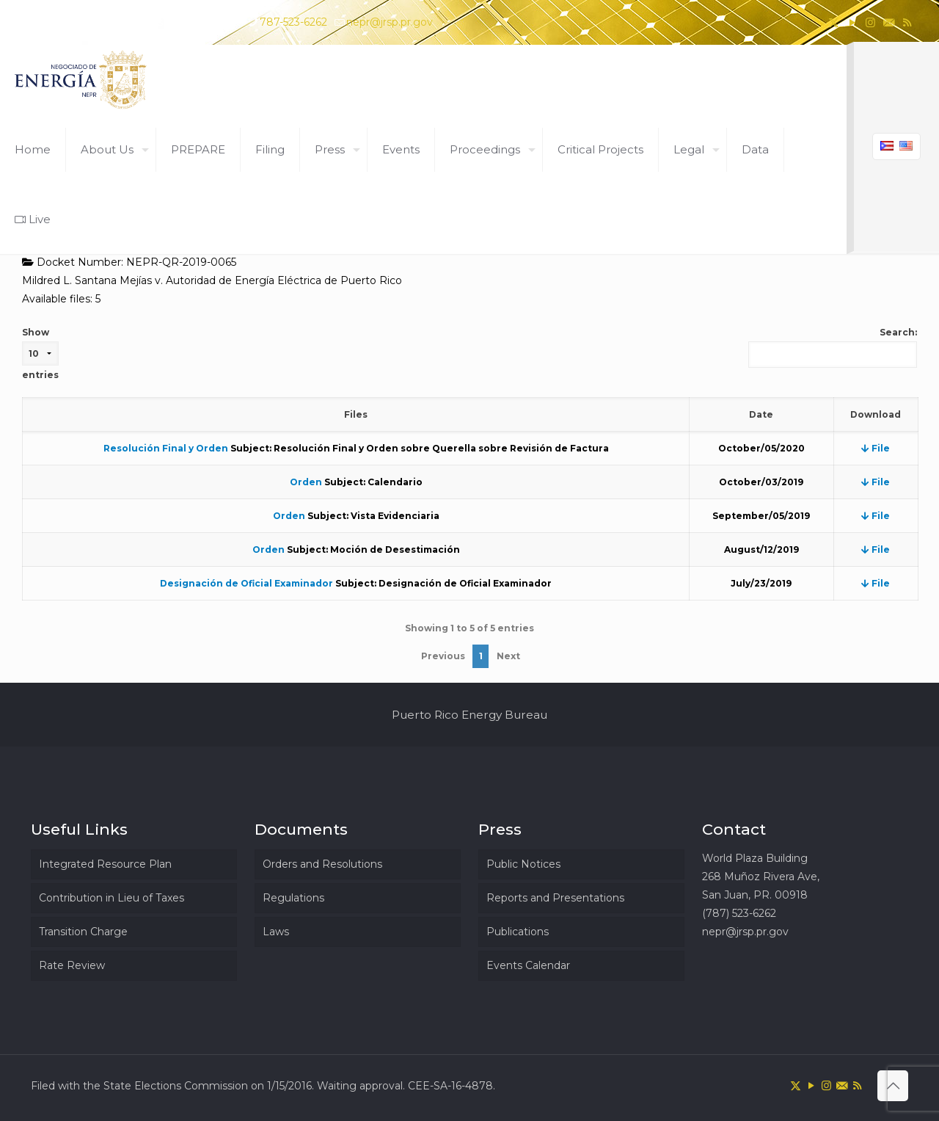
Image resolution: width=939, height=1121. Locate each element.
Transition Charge (83, 931)
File (875, 448)
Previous (443, 655)
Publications (517, 931)
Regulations (293, 897)
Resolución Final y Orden (165, 448)
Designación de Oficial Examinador (246, 583)
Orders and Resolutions (322, 864)
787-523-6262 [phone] (293, 22)
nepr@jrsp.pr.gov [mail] (389, 22)
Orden (306, 481)
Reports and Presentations (555, 897)
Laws (276, 931)
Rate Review (72, 965)
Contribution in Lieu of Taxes (111, 897)
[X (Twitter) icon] (833, 22)
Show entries (40, 353)
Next (508, 655)
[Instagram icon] (870, 22)
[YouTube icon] (852, 22)
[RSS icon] (907, 22)
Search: (832, 347)
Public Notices (523, 864)
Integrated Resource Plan (105, 864)
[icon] (888, 22)
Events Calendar (528, 965)
